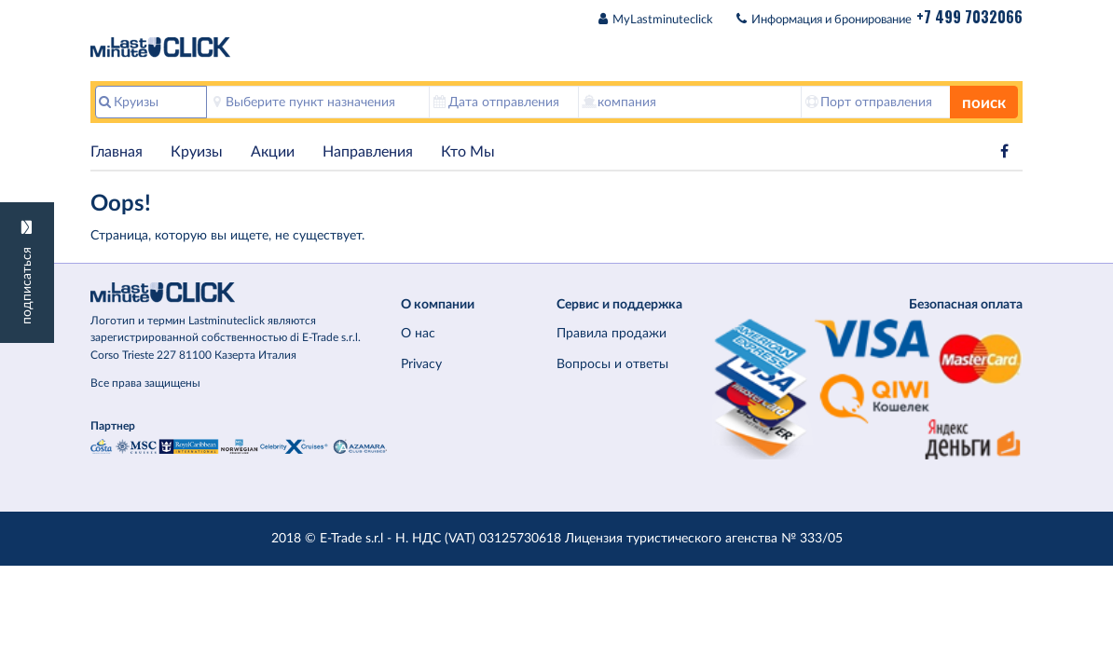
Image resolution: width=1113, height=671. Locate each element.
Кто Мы (468, 151)
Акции (273, 151)
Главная (116, 151)
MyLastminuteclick (662, 20)
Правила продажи (611, 333)
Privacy (421, 364)
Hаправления (368, 151)
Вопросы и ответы (612, 364)
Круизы (197, 151)
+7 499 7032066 (969, 17)
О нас (418, 333)
